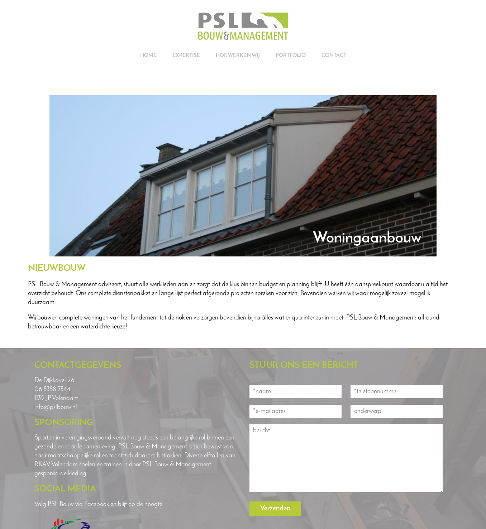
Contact (333, 55)
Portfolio (291, 55)
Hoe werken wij (238, 55)
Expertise (186, 55)
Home (148, 55)
